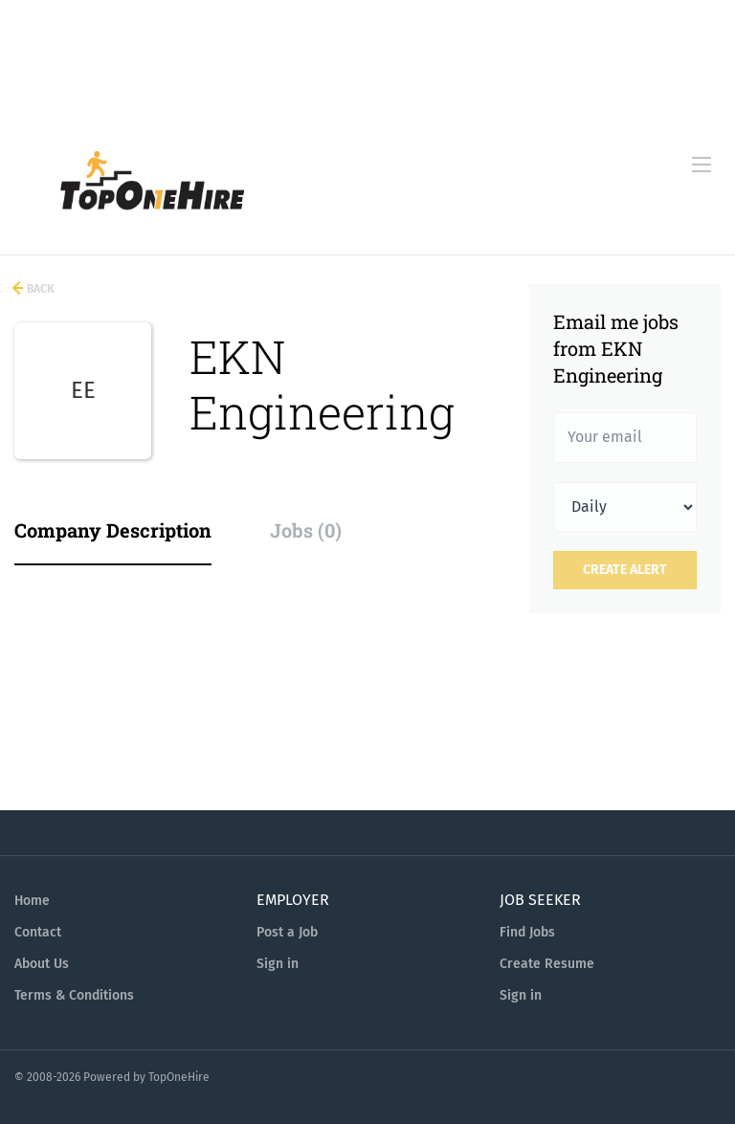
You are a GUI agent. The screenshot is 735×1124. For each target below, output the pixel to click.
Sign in (277, 964)
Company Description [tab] (113, 530)
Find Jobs (527, 932)
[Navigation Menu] (701, 164)
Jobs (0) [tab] (306, 530)
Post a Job (287, 932)
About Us (41, 964)
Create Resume (547, 964)
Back (39, 289)
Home (32, 901)
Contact (37, 932)
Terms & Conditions (74, 995)
